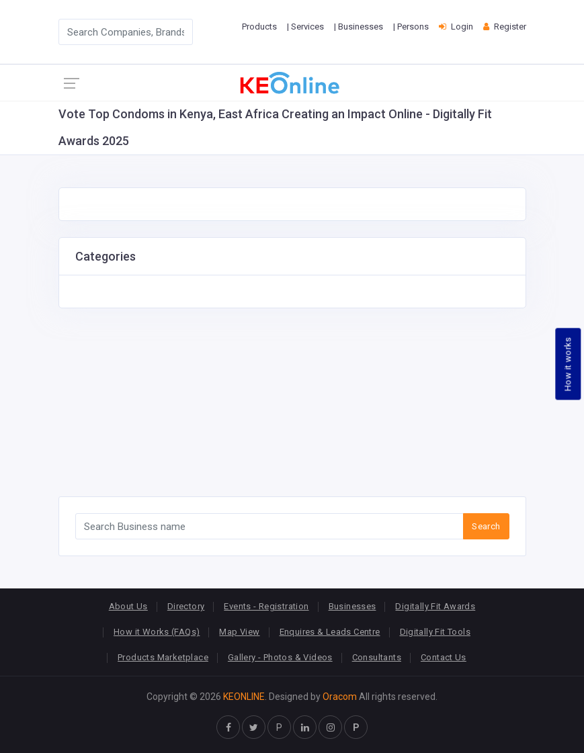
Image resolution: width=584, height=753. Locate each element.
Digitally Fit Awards (435, 606)
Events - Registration (266, 606)
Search (486, 526)
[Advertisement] (292, 402)
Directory (186, 606)
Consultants (376, 657)
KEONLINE (244, 696)
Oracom (340, 696)
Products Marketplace (163, 657)
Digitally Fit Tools (435, 632)
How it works (568, 364)
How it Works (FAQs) (157, 632)
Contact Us (443, 657)
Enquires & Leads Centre (330, 632)
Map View (239, 632)
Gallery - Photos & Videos (280, 657)
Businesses (352, 606)
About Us (128, 606)
